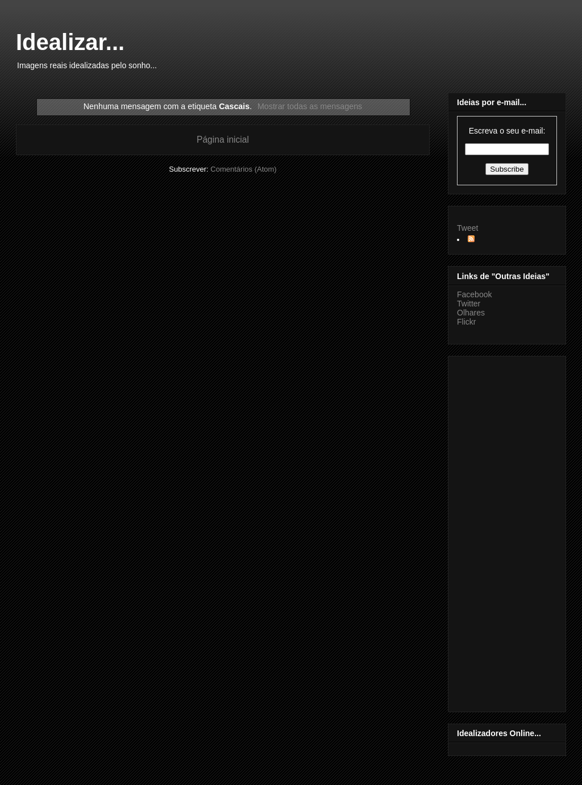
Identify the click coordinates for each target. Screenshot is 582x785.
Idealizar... (70, 42)
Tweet (467, 227)
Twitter (468, 303)
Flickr (466, 321)
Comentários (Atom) (243, 169)
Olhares (471, 312)
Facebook (474, 294)
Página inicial (223, 139)
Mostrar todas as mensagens (309, 106)
